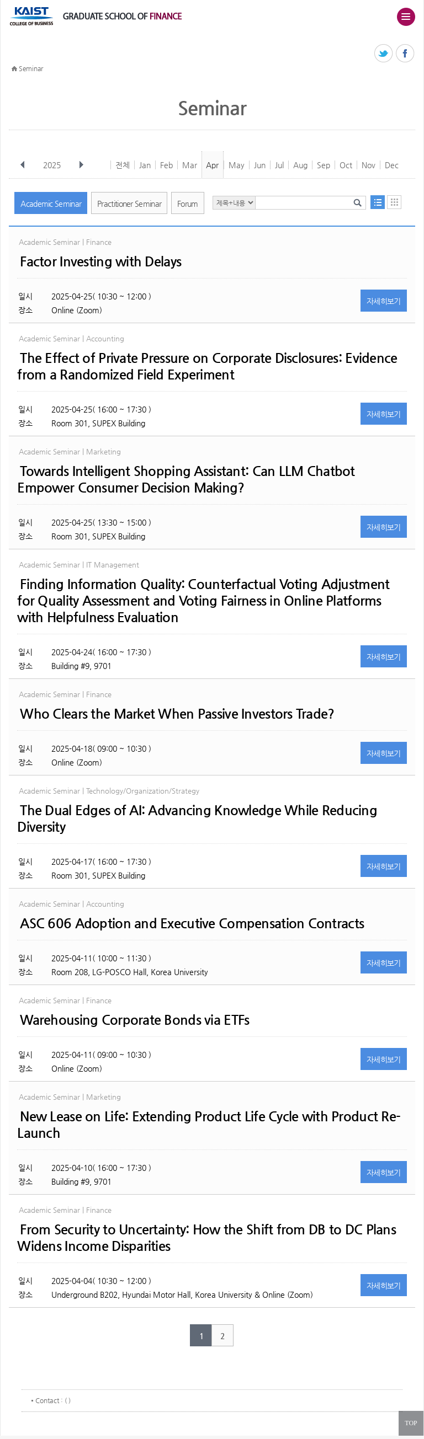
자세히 (384, 301)
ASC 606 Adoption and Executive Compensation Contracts (192, 923)
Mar (189, 165)
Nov (368, 165)
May (237, 165)
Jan (145, 165)
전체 (122, 165)
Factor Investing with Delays (100, 261)
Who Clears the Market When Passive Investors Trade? (177, 713)
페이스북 (405, 53)
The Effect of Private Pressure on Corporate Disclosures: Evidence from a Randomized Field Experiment (207, 366)
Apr (212, 165)
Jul (279, 165)
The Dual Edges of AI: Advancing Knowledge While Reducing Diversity (197, 818)
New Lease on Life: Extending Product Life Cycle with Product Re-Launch (208, 1125)
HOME (14, 68)
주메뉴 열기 (406, 17)
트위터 (384, 53)
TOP (411, 1423)
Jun (260, 165)
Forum (187, 203)
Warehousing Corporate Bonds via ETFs (134, 1020)
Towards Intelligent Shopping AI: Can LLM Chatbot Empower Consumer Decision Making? (185, 479)
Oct (346, 165)
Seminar (31, 68)
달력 (394, 202)
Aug (300, 165)
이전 (22, 165)
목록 (377, 202)
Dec (392, 165)
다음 (81, 165)
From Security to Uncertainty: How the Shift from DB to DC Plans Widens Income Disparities (206, 1238)
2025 (53, 165)
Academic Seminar (50, 203)
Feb (166, 165)
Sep (323, 165)
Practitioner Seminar (129, 203)
